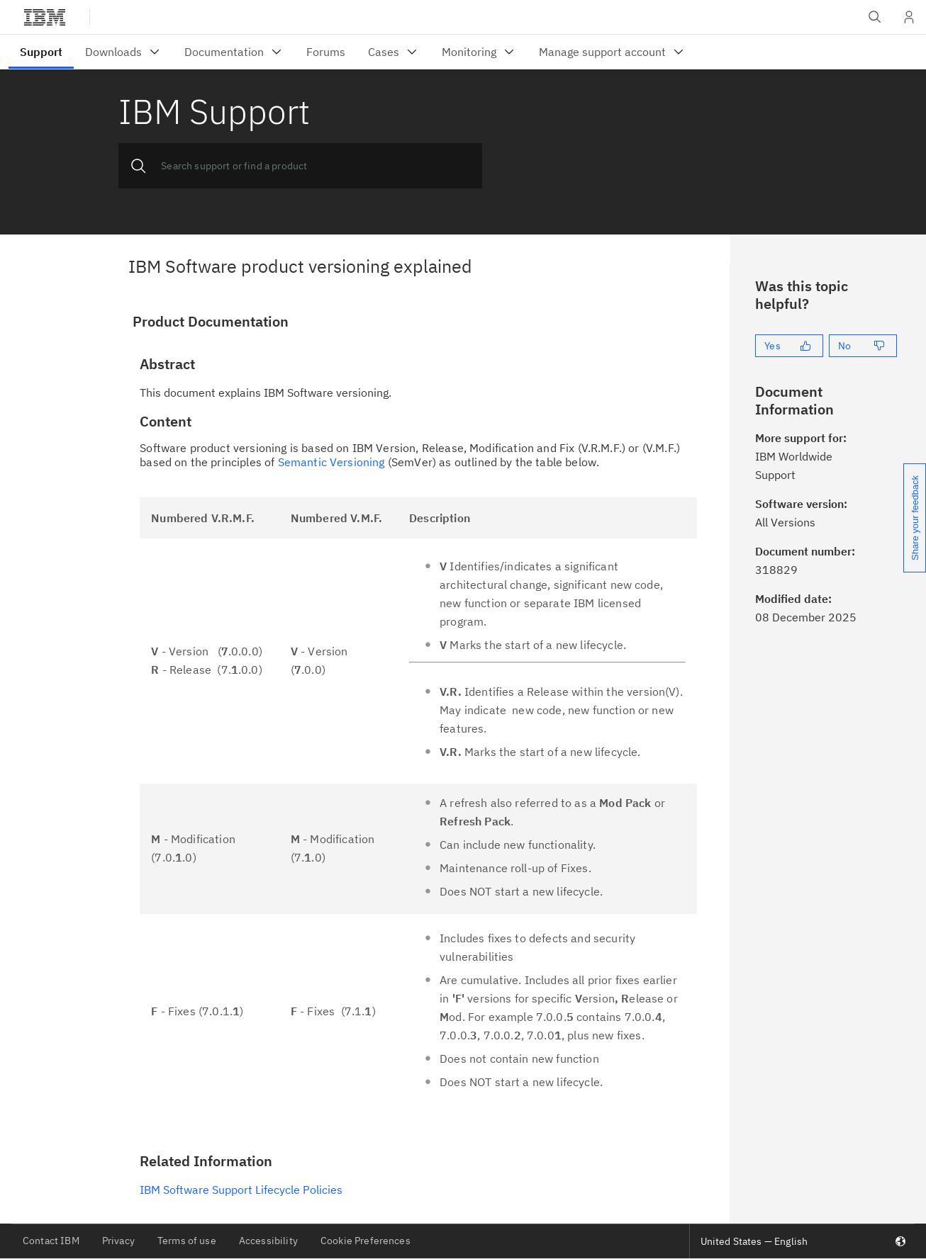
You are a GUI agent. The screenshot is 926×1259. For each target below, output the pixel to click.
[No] (863, 345)
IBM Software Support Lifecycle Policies (241, 1189)
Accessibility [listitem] (268, 1240)
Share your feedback (915, 517)
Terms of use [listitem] (186, 1240)
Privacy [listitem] (118, 1240)
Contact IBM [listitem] (51, 1240)
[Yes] (789, 345)
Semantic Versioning (331, 462)
